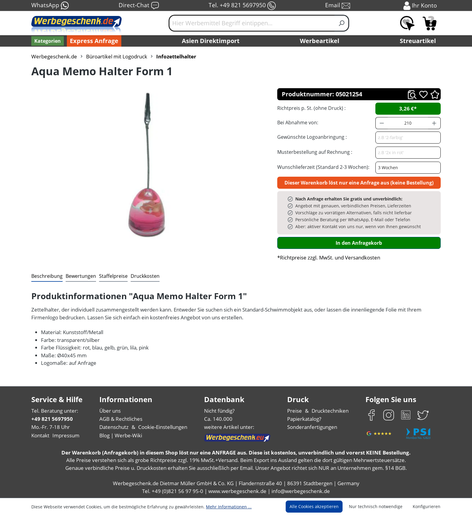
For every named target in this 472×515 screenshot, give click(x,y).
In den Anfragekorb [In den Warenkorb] (359, 243)
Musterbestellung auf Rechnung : (314, 152)
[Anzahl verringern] (381, 123)
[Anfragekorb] (429, 23)
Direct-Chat (139, 5)
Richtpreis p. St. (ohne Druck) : (311, 108)
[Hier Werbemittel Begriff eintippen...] (252, 23)
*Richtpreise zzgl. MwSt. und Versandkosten (328, 257)
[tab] (47, 276)
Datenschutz (114, 427)
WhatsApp (50, 5)
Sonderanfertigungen (312, 427)
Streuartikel (418, 41)
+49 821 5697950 (52, 418)
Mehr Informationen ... (229, 507)
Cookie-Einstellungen (162, 427)
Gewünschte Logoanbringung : (312, 137)
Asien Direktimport (211, 41)
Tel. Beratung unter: (54, 410)
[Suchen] (341, 23)
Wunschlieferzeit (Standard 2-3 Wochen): (323, 167)
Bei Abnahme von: (297, 122)
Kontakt (40, 435)
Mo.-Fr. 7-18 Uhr (50, 427)
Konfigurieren (426, 506)
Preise (294, 410)
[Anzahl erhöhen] (434, 123)
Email (337, 5)
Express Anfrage (94, 41)
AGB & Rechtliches (120, 418)
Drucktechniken (330, 410)
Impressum (65, 435)
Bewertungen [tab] (81, 276)
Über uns (110, 410)
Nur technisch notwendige (375, 506)
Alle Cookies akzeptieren (314, 506)
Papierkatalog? (304, 418)
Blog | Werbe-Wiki (120, 435)
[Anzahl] (407, 123)
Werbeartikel (319, 41)
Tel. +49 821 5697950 (242, 5)
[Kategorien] (47, 41)
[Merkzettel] (407, 23)
